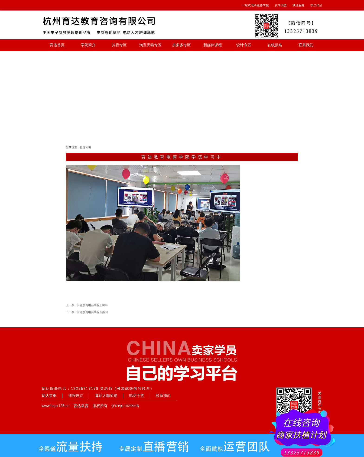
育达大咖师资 (106, 396)
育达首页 (57, 45)
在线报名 (274, 45)
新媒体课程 (212, 45)
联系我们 (306, 45)
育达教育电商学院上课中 (92, 305)
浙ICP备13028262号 (125, 406)
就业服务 (298, 5)
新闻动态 (281, 5)
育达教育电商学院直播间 (92, 312)
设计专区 (243, 45)
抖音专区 (119, 45)
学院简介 (88, 45)
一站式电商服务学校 (255, 5)
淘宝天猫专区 (150, 45)
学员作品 (316, 5)
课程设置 (75, 396)
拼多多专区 (181, 45)
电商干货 (136, 396)
